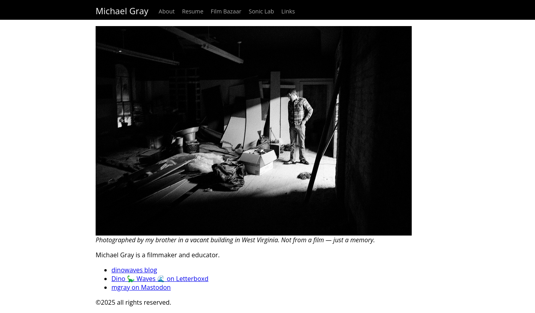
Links (288, 11)
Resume (192, 11)
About (167, 11)
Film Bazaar (226, 11)
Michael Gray (122, 11)
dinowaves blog (134, 270)
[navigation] (267, 10)
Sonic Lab (261, 11)
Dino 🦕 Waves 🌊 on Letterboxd (159, 278)
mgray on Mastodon (141, 287)
